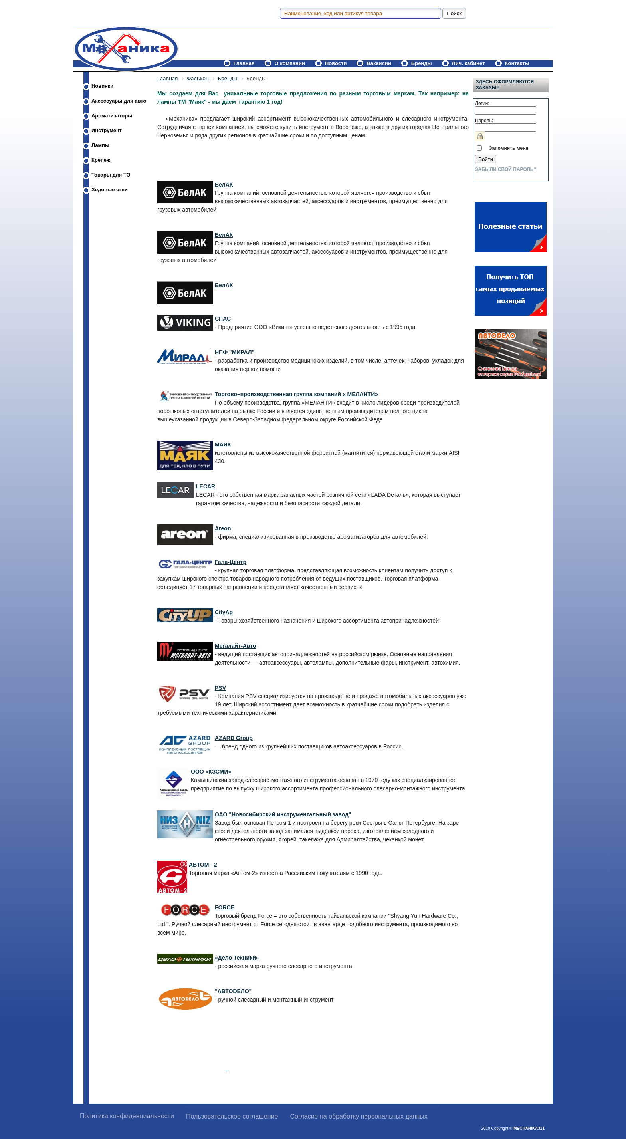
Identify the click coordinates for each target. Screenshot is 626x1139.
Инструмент (106, 130)
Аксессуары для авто (118, 101)
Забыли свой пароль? (506, 169)
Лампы (100, 145)
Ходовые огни (109, 189)
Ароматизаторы (111, 116)
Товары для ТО (111, 175)
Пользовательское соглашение (232, 1116)
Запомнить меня (509, 148)
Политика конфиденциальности (127, 1116)
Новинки (102, 86)
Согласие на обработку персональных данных (359, 1116)
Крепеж (100, 160)
